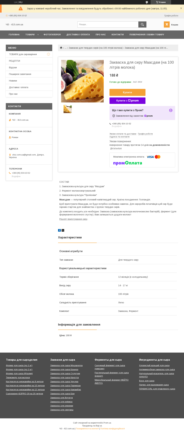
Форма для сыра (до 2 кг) (19, 369)
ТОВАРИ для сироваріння (23, 54)
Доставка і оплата (78, 34)
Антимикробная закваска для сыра (157, 369)
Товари (30, 34)
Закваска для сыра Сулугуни (65, 373)
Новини (13, 80)
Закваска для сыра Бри (62, 393)
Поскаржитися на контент (87, 429)
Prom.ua (107, 423)
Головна (14, 34)
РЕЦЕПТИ (14, 61)
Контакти (118, 34)
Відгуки (13, 67)
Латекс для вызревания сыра (154, 385)
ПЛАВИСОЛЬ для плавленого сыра (157, 389)
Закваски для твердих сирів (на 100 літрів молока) (96, 48)
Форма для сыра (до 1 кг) (19, 365)
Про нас (101, 34)
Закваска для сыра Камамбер (65, 389)
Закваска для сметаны (61, 410)
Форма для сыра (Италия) (19, 373)
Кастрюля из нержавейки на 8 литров (25, 381)
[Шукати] (142, 24)
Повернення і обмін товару (146, 34)
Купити (127, 92)
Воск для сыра (146, 381)
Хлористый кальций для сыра (154, 365)
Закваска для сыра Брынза (64, 369)
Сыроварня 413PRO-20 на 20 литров (24, 393)
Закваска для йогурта (61, 397)
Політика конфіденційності (112, 429)
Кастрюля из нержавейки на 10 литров (25, 385)
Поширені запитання (20, 74)
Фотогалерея (52, 34)
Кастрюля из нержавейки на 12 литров (25, 389)
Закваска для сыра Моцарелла (66, 365)
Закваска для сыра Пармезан (65, 385)
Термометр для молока (18, 377)
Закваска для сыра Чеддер (64, 381)
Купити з (127, 100)
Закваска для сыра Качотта (64, 377)
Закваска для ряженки (61, 405)
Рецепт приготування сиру (73, 219)
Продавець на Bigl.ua (92, 426)
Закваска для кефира (61, 401)
